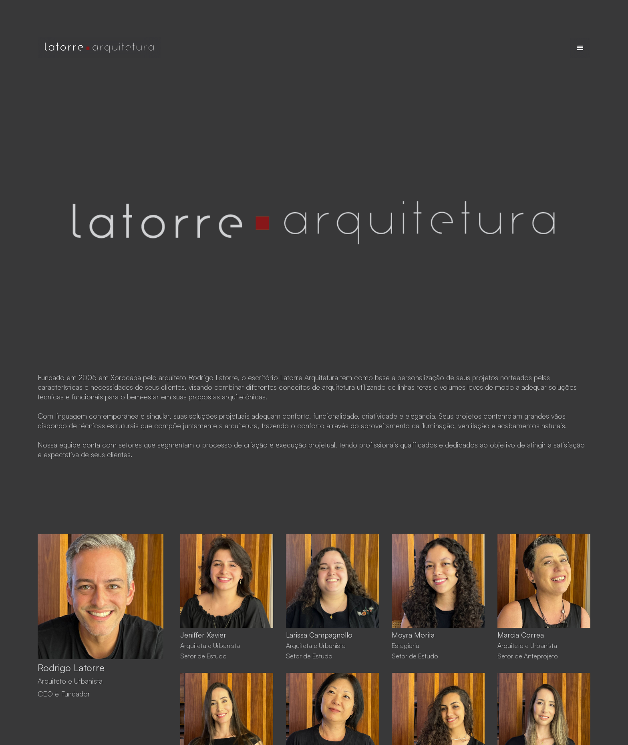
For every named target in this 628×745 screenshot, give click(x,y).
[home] (99, 47)
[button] (580, 48)
